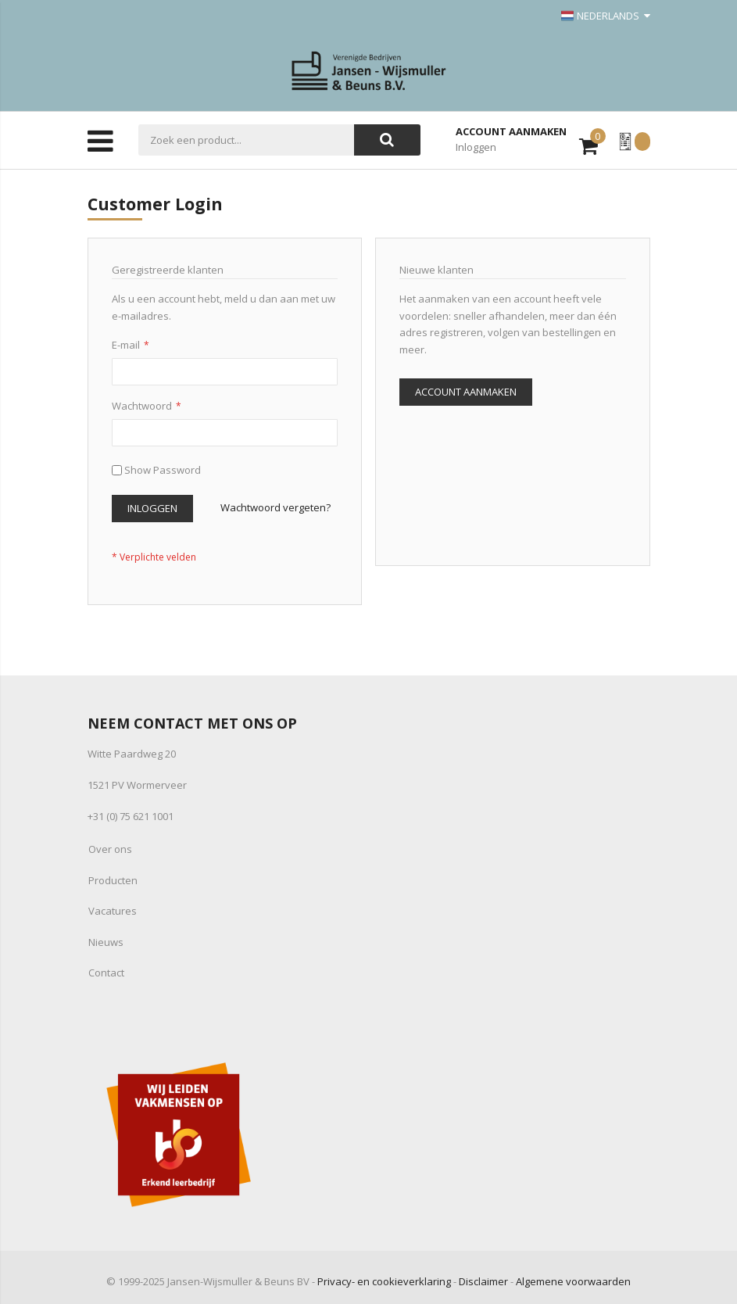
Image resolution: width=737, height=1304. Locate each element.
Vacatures (112, 911)
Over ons (110, 849)
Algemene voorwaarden (573, 1281)
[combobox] (246, 140)
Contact (106, 972)
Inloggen (476, 147)
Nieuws (105, 942)
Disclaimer (483, 1281)
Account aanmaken (511, 131)
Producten (113, 880)
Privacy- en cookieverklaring (384, 1281)
